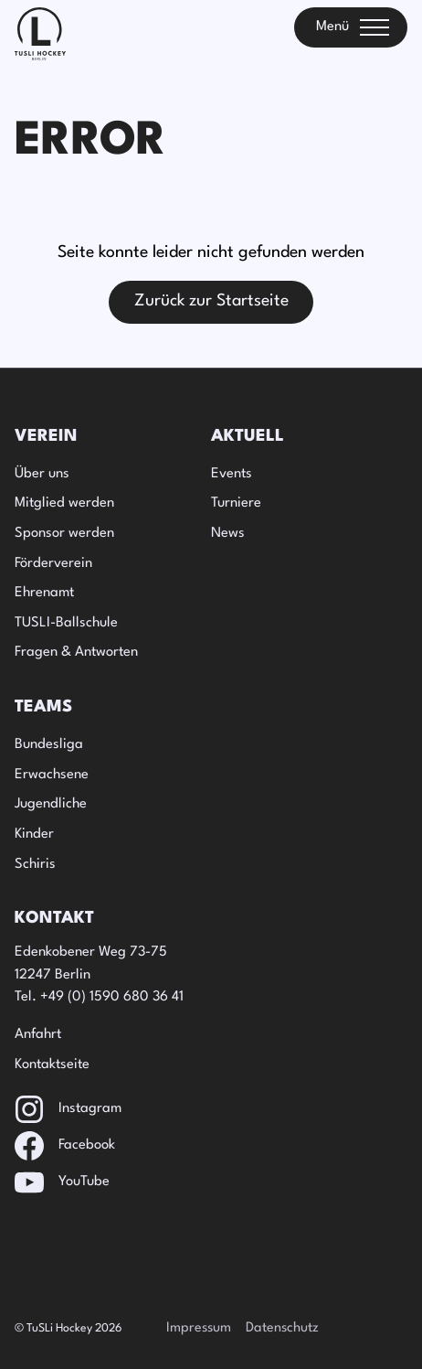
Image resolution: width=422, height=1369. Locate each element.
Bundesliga (49, 745)
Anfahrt (38, 1035)
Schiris (35, 865)
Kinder (34, 834)
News (228, 533)
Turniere (236, 503)
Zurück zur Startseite (211, 301)
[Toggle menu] (350, 27)
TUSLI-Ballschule (66, 623)
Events (231, 474)
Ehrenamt (44, 593)
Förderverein (53, 564)
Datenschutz (282, 1328)
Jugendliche (51, 804)
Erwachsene (52, 775)
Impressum (198, 1328)
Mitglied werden (64, 503)
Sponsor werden (64, 533)
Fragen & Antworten (76, 652)
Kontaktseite (52, 1065)
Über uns (42, 474)
